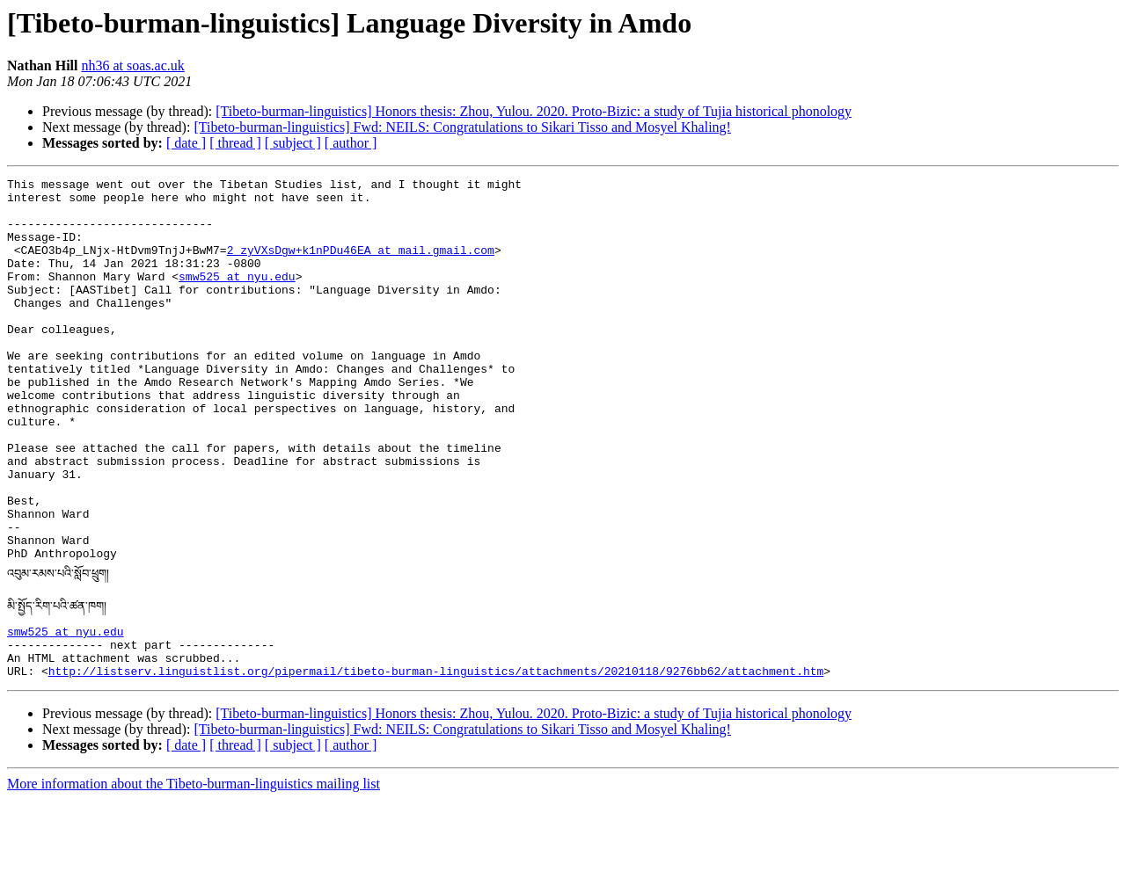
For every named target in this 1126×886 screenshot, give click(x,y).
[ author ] (351, 142)
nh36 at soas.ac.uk (132, 65)
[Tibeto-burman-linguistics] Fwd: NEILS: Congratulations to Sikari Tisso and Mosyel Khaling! (462, 127)
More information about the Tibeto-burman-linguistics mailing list (193, 870)
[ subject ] (293, 142)
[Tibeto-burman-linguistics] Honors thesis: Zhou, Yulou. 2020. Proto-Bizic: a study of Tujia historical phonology (534, 111)
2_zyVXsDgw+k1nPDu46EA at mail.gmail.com (360, 265)
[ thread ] (235, 142)
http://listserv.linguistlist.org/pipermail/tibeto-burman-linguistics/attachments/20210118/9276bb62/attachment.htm (435, 758)
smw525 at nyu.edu (237, 297)
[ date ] (186, 142)
